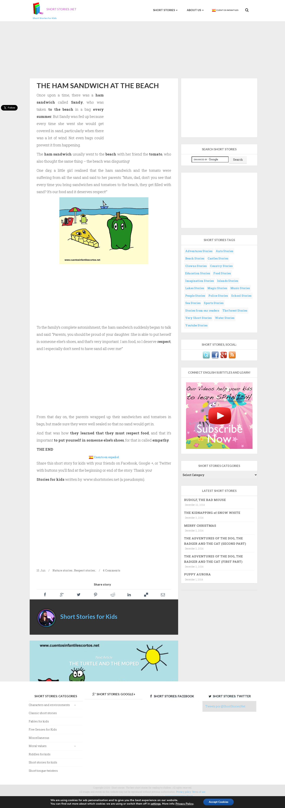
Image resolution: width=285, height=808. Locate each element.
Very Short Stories (198, 318)
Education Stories (197, 273)
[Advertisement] (142, 49)
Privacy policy (183, 791)
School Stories (241, 296)
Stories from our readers (202, 310)
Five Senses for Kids (43, 729)
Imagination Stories (199, 281)
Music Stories (240, 288)
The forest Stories (234, 310)
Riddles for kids (39, 754)
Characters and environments (49, 705)
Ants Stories (224, 251)
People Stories (195, 296)
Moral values (38, 746)
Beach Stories (194, 258)
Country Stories (221, 266)
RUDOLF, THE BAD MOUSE (205, 500)
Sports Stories (213, 303)
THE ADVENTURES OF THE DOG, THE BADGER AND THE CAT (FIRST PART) (213, 558)
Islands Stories (227, 281)
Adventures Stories (198, 251)
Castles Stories (218, 258)
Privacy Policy (184, 804)
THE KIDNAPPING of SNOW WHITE (212, 513)
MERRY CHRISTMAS (200, 526)
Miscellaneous (39, 738)
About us (195, 10)
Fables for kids (39, 721)
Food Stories (222, 273)
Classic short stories (43, 713)
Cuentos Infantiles (225, 10)
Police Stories (218, 296)
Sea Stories (192, 303)
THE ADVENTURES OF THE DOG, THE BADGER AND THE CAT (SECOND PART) (215, 540)
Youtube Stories (196, 325)
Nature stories (62, 570)
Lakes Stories (194, 288)
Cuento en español (106, 457)
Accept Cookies (218, 802)
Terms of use (198, 791)
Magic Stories (217, 288)
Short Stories (165, 10)
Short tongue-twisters (43, 771)
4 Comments (111, 570)
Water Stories (224, 318)
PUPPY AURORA (197, 574)
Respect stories (84, 570)
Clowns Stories (196, 266)
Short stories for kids (43, 762)
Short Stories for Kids (88, 616)
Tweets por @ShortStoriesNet (225, 706)
